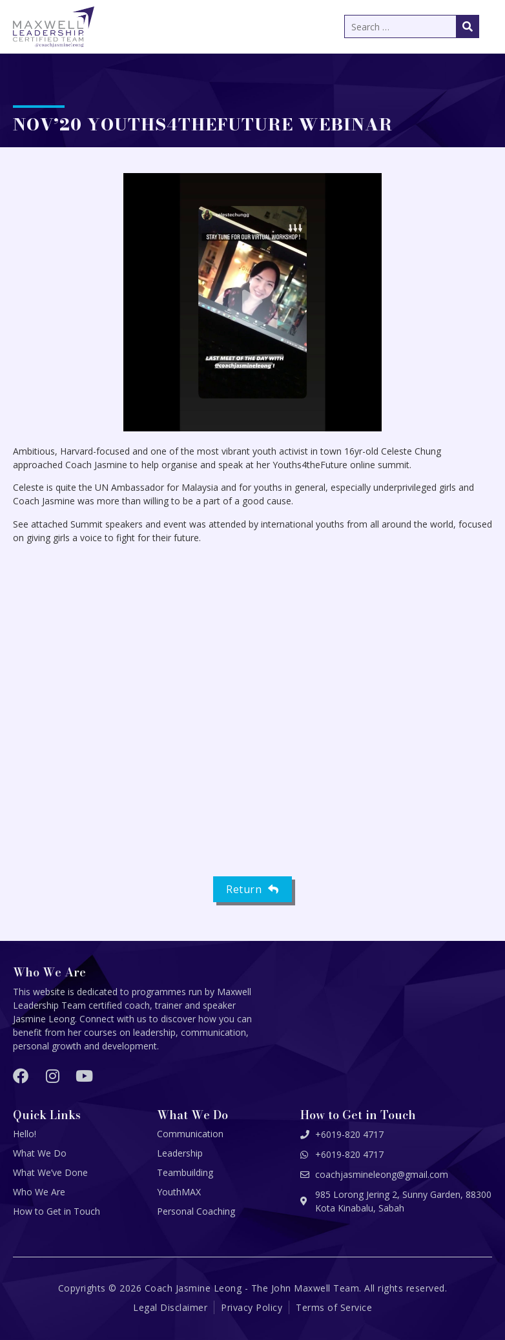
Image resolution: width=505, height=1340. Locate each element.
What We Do (40, 1153)
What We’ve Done (50, 1172)
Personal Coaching (196, 1211)
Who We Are (39, 1192)
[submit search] (467, 26)
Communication (190, 1134)
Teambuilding (185, 1172)
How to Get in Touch (56, 1211)
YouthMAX (179, 1192)
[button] (252, 302)
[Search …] (411, 26)
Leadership (180, 1153)
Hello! (24, 1134)
